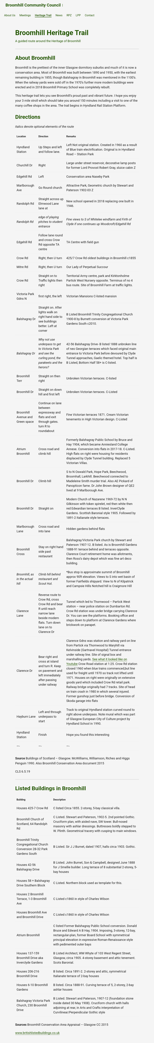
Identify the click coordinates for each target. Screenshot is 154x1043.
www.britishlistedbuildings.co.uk (37, 1033)
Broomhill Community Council (33, 5)
